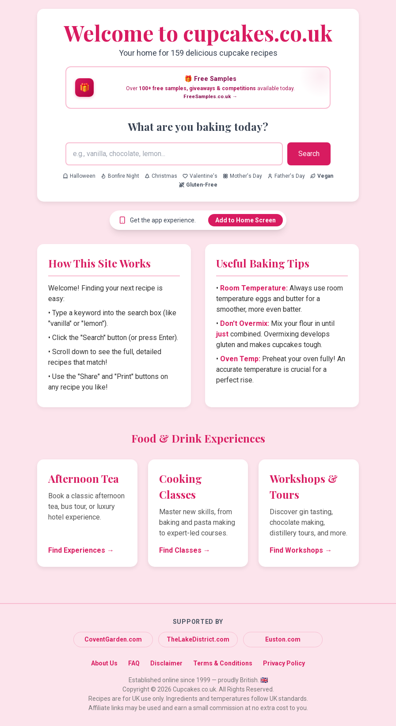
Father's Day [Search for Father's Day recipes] (286, 176)
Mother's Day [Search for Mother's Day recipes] (242, 176)
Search (309, 153)
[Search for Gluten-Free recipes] (198, 184)
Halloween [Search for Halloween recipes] (79, 176)
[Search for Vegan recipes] (321, 176)
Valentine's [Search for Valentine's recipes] (200, 176)
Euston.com (283, 639)
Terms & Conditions (222, 663)
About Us (104, 663)
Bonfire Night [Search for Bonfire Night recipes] (120, 176)
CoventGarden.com (113, 639)
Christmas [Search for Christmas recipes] (161, 176)
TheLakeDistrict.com (198, 639)
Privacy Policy (284, 663)
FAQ (134, 663)
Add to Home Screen (245, 220)
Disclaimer (166, 663)
